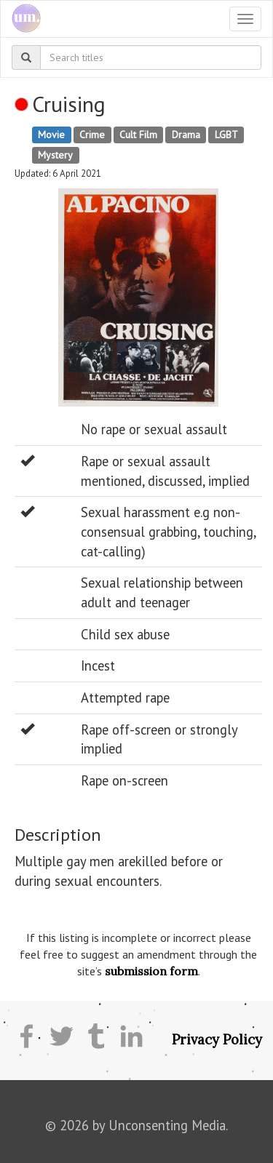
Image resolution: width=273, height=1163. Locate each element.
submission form (151, 971)
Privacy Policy (217, 1039)
